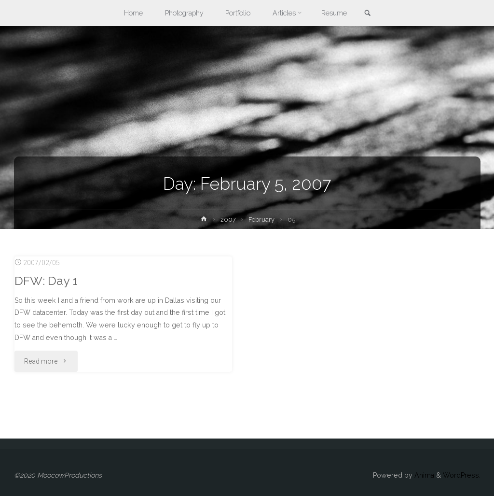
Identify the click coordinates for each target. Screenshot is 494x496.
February (261, 219)
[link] (367, 13)
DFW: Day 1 (46, 281)
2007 (228, 219)
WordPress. (461, 475)
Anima (423, 475)
